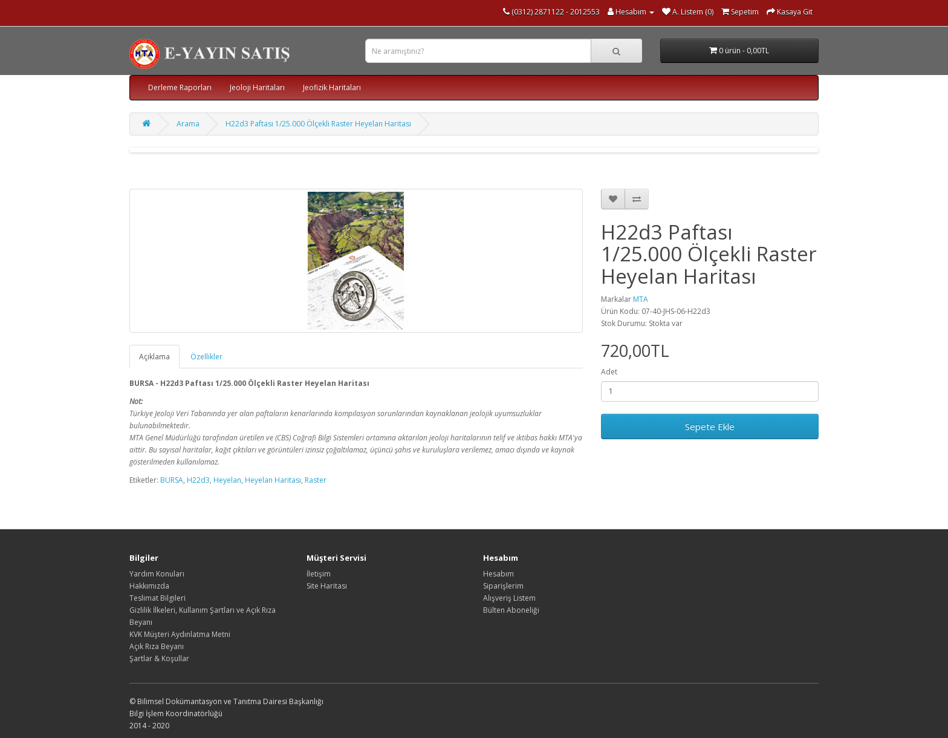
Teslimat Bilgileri (157, 598)
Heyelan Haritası (273, 480)
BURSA (171, 480)
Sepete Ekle (710, 426)
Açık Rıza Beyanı (156, 646)
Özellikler (206, 356)
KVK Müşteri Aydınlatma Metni (179, 634)
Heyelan (227, 480)
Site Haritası (327, 586)
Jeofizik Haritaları (332, 87)
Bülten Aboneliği (511, 610)
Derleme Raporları (180, 87)
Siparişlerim (503, 586)
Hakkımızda (149, 586)
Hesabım (498, 574)
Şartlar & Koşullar (159, 658)
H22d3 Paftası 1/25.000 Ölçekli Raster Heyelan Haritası (318, 124)
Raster (315, 480)
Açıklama (154, 356)
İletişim (319, 574)
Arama (188, 124)
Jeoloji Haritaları (257, 87)
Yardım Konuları (156, 574)
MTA (640, 299)
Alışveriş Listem (509, 598)
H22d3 (198, 480)
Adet (609, 372)
